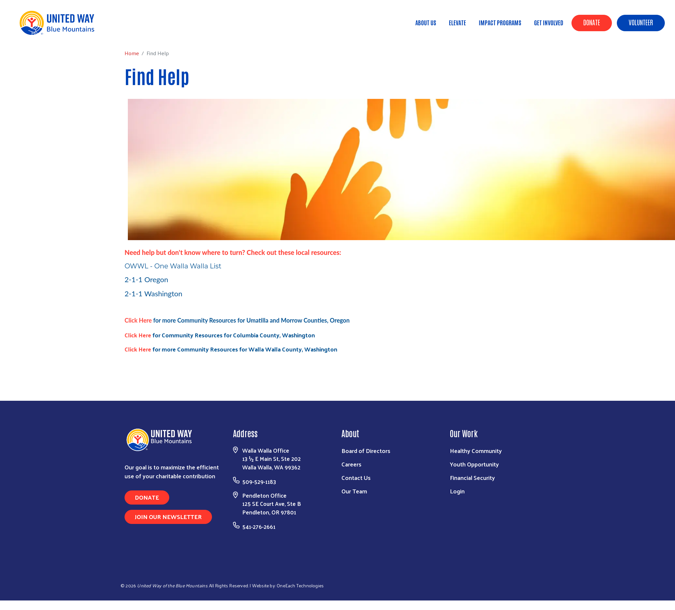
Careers (351, 464)
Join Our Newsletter (168, 516)
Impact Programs (500, 22)
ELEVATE (457, 22)
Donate (591, 22)
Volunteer (641, 22)
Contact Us (356, 477)
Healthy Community (476, 450)
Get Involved (548, 22)
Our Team (354, 491)
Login (457, 491)
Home (38, 33)
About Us (425, 22)
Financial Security (472, 477)
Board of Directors (365, 450)
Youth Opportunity (474, 464)
